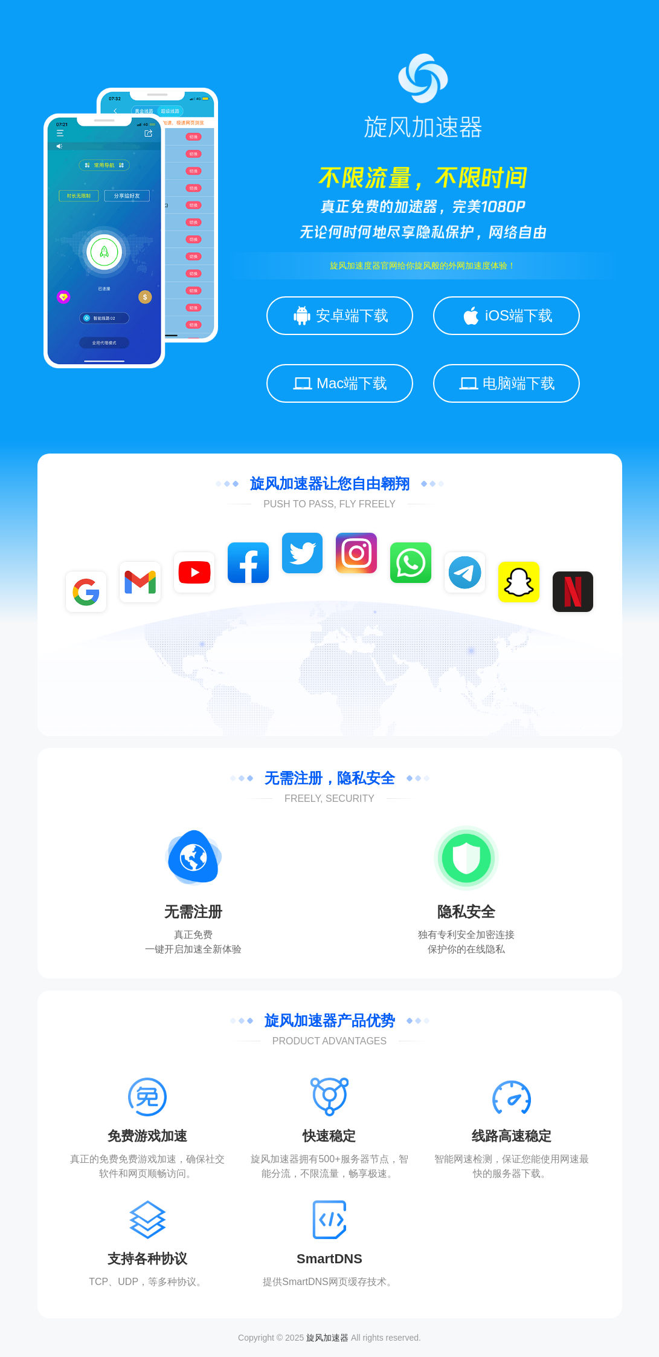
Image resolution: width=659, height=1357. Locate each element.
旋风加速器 (327, 1337)
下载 (531, 1173)
